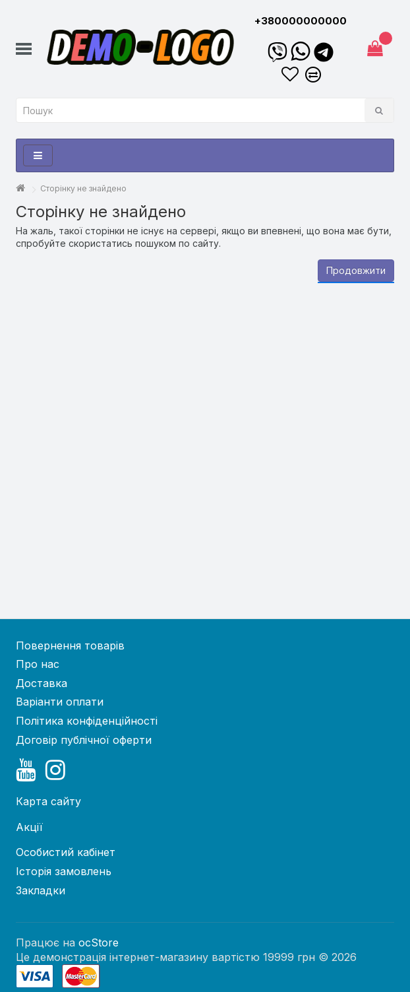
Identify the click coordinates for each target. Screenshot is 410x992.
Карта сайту (48, 801)
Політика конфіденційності (87, 720)
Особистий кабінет (65, 852)
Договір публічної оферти (84, 739)
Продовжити (356, 270)
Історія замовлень (63, 871)
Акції (29, 827)
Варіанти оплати (59, 701)
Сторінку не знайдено (83, 188)
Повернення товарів (70, 645)
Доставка (41, 683)
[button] (24, 50)
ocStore (98, 942)
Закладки (40, 890)
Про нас (37, 664)
